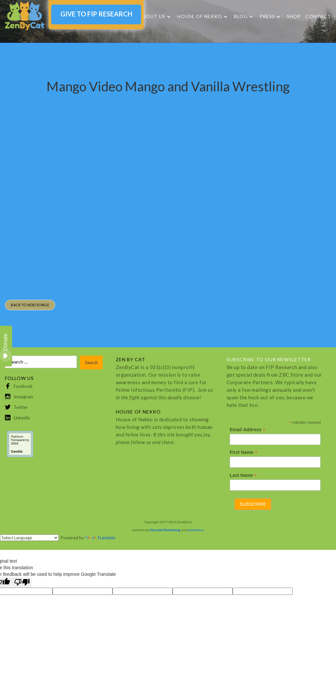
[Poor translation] (22, 582)
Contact (318, 16)
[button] (155, 16)
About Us (152, 16)
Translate (100, 537)
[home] (24, 16)
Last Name (243, 475)
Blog (241, 16)
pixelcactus (195, 530)
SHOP (294, 16)
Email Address (247, 430)
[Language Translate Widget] (29, 537)
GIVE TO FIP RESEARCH (96, 14)
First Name (243, 452)
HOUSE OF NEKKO (199, 16)
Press (267, 16)
